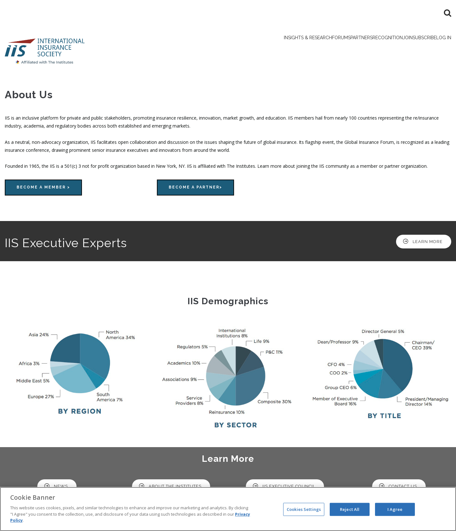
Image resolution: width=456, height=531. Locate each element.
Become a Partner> (195, 190)
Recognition (353, 47)
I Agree (395, 509)
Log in (439, 47)
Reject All (349, 509)
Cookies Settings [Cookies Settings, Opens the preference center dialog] (304, 509)
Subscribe (410, 47)
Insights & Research (241, 47)
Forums (286, 47)
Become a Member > (43, 190)
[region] (228, 509)
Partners (315, 47)
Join (383, 47)
